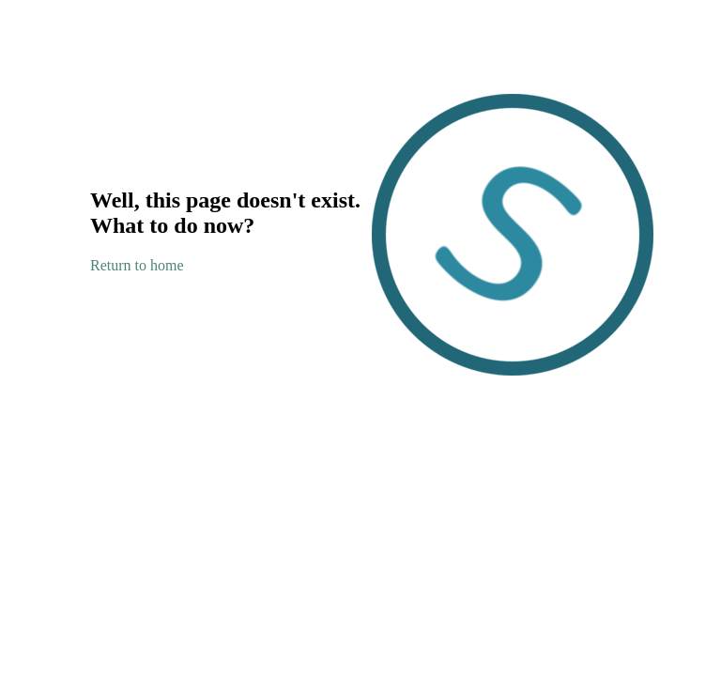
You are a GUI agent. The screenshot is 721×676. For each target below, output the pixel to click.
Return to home (137, 265)
